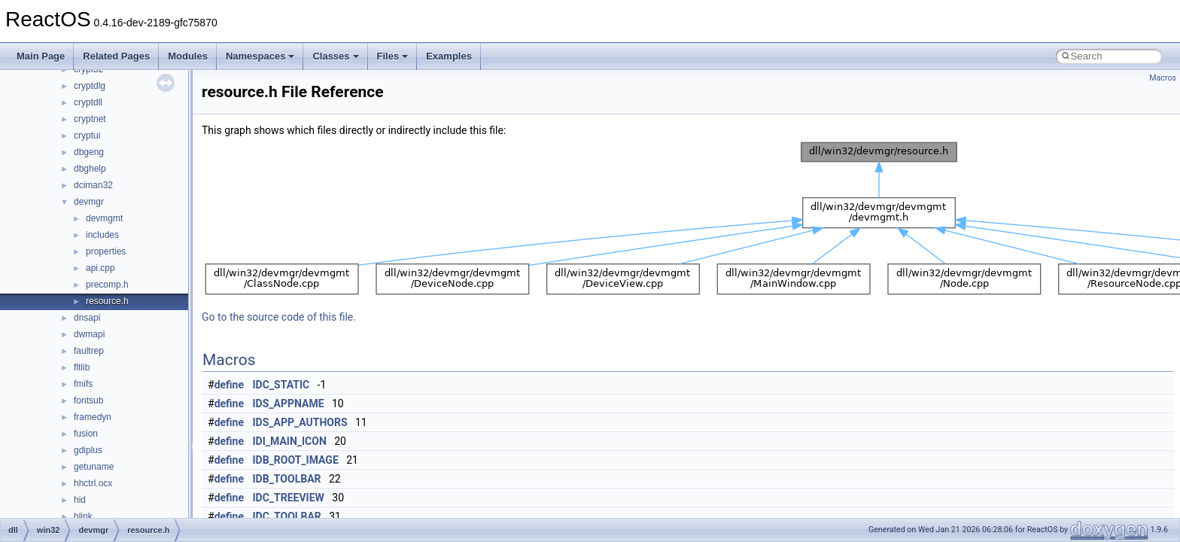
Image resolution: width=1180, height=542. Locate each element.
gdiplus (88, 450)
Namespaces (260, 56)
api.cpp (100, 268)
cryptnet (90, 119)
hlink (83, 516)
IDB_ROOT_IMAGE (296, 460)
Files (393, 56)
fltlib (82, 367)
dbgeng (89, 152)
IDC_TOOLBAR (287, 516)
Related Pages (116, 56)
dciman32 (93, 185)
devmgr (89, 201)
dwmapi (89, 334)
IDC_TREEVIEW (288, 498)
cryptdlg (89, 86)
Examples (449, 56)
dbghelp (90, 168)
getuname (94, 466)
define (229, 385)
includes (102, 235)
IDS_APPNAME (288, 403)
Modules (188, 56)
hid (80, 500)
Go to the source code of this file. (279, 317)
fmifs (83, 384)
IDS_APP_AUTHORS (300, 422)
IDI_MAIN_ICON (290, 441)
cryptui (87, 135)
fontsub (88, 400)
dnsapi (87, 317)
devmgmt (104, 218)
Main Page (41, 56)
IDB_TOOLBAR (287, 479)
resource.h (107, 301)
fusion (86, 433)
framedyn (92, 417)
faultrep (89, 351)
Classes (335, 56)
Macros (1162, 78)
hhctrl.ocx (93, 483)
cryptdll (88, 102)
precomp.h (107, 284)
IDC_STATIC (281, 385)
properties (106, 251)
